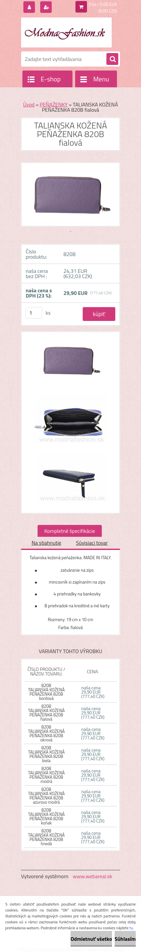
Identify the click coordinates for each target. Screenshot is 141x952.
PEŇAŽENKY (54, 104)
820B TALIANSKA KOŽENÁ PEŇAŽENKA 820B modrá (46, 775)
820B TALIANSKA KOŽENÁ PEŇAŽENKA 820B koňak (46, 816)
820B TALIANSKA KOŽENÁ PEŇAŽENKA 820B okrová (46, 733)
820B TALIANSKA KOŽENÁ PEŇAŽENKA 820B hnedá (46, 837)
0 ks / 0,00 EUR (103, 4)
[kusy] (34, 313)
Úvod (29, 104)
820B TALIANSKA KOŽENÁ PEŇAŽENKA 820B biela (46, 754)
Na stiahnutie (46, 543)
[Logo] (66, 32)
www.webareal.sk (92, 876)
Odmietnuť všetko (91, 939)
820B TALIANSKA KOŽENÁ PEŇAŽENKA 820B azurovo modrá (46, 795)
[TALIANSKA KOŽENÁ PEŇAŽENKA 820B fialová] (70, 363)
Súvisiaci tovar (92, 543)
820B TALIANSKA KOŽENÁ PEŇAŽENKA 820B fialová (46, 712)
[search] (112, 59)
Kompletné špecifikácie (69, 531)
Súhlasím (125, 939)
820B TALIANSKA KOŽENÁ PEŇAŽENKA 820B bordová (46, 692)
